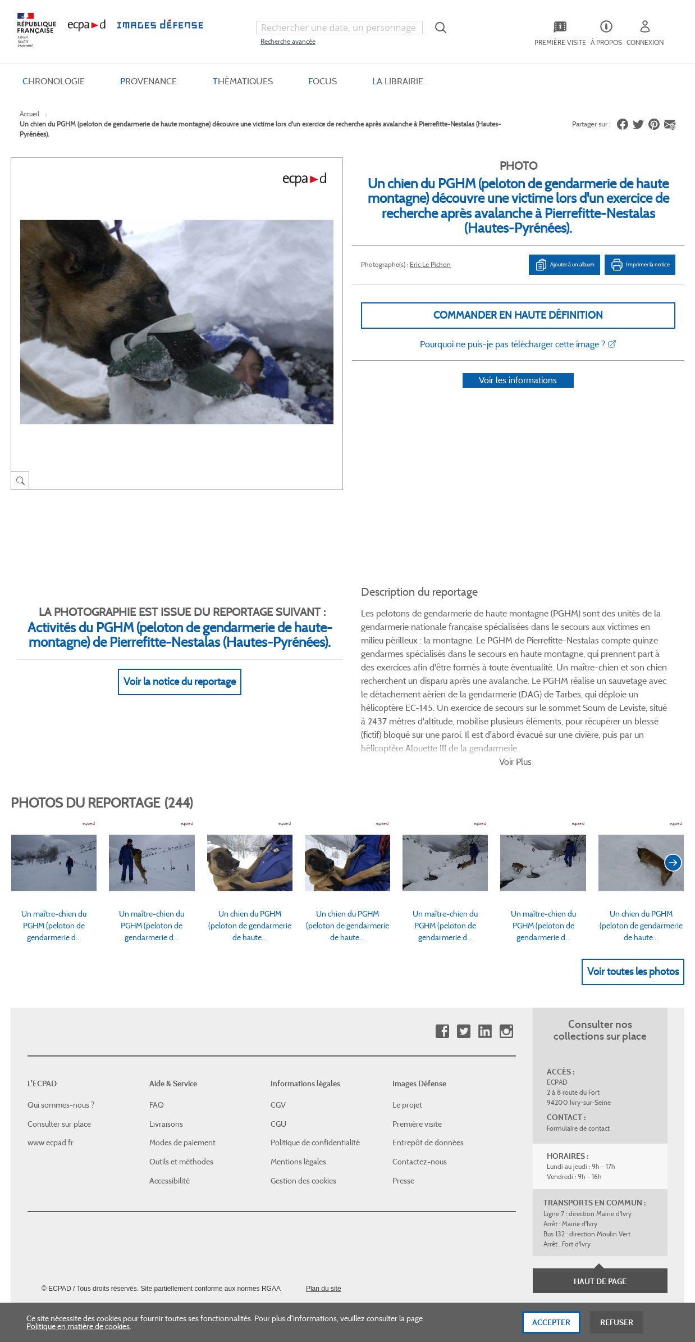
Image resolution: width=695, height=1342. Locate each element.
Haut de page (600, 1212)
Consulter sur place (59, 1055)
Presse (403, 1111)
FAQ (156, 1036)
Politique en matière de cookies (78, 1328)
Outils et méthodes (181, 1092)
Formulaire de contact (578, 1059)
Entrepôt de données (428, 1073)
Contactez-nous (419, 1092)
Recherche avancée (288, 41)
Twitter (463, 962)
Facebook (442, 962)
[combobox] (339, 27)
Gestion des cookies (303, 1111)
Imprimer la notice (640, 264)
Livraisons (166, 1055)
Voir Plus (515, 692)
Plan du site (323, 1219)
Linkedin (485, 962)
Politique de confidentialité (315, 1073)
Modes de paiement (182, 1073)
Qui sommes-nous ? (61, 1036)
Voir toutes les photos (633, 902)
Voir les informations (518, 394)
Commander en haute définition (518, 315)
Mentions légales (298, 1092)
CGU (278, 1055)
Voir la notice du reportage (180, 668)
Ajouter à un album (564, 264)
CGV (278, 1036)
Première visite (417, 1055)
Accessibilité (169, 1111)
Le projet (407, 1036)
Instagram (506, 962)
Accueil (29, 114)
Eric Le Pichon (430, 264)
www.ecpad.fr (51, 1073)
